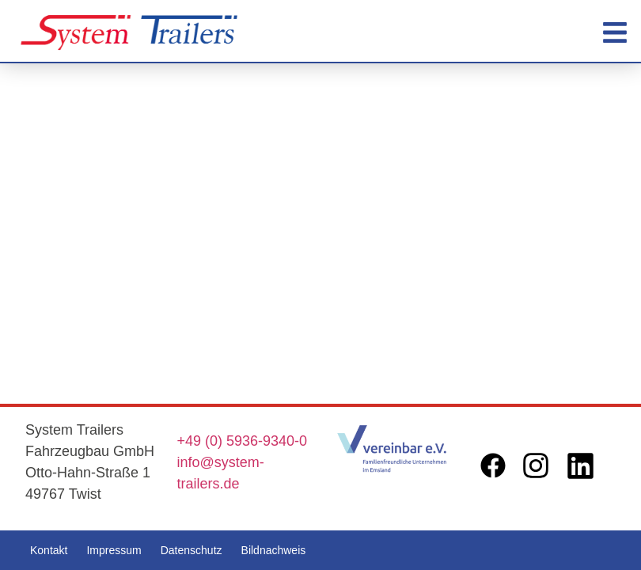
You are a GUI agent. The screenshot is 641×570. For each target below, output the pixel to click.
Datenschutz (191, 550)
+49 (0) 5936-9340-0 (242, 441)
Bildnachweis (273, 550)
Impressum (113, 550)
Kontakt (48, 550)
